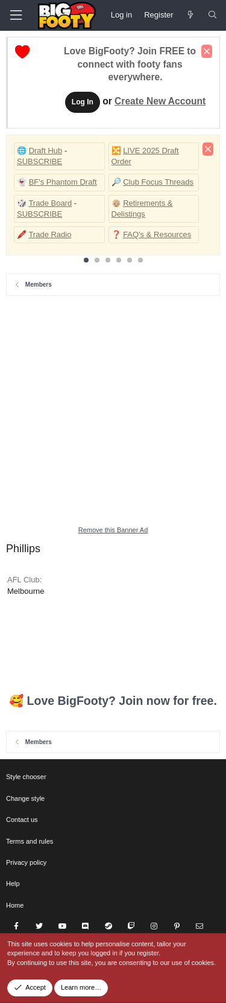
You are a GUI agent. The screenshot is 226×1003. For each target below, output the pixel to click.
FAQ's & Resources (157, 234)
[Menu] (15, 15)
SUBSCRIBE (39, 161)
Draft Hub (46, 150)
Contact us (22, 819)
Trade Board (50, 203)
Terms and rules (29, 841)
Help (13, 883)
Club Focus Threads (158, 181)
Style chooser (26, 776)
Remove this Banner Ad (113, 529)
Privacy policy (26, 862)
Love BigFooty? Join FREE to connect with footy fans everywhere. (130, 64)
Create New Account (160, 101)
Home (15, 905)
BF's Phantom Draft (63, 181)
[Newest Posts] (191, 15)
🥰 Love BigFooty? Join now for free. (113, 700)
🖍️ (22, 234)
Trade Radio (49, 234)
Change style (25, 798)
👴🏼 (116, 203)
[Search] (212, 15)
